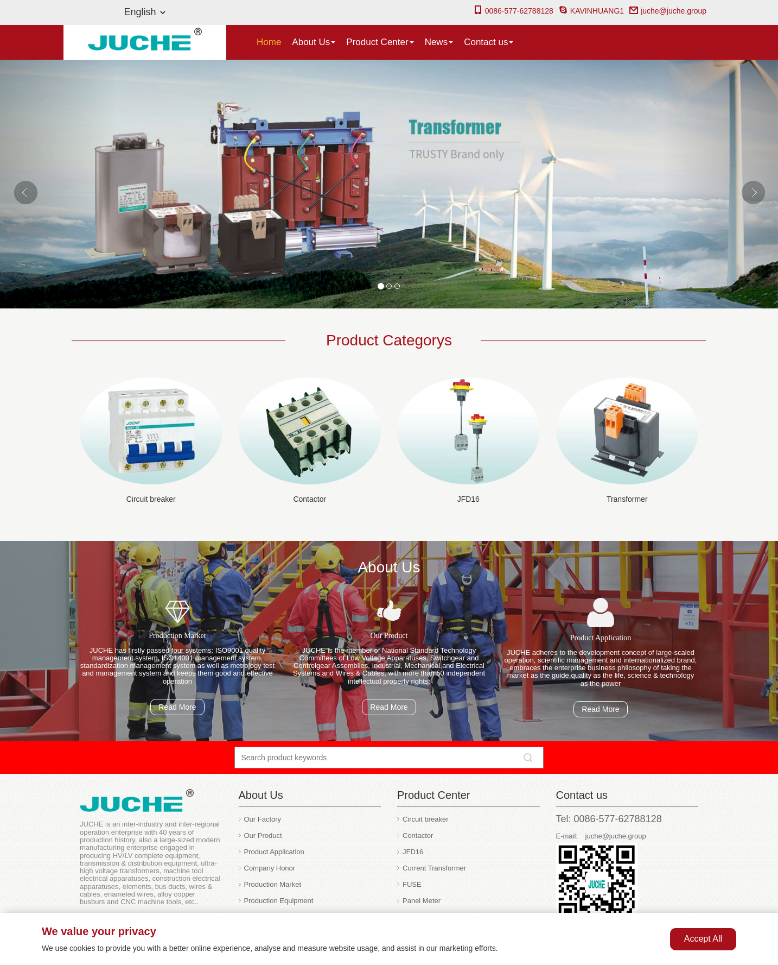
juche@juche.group (667, 11)
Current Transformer (434, 868)
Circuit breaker (151, 499)
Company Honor (270, 868)
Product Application (274, 852)
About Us (313, 42)
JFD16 (468, 499)
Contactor (309, 499)
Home (269, 42)
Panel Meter (422, 901)
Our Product (263, 835)
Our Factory (263, 819)
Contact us (488, 42)
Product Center (379, 42)
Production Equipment (279, 901)
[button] (58, 184)
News (439, 42)
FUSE (412, 884)
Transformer (627, 499)
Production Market (273, 884)
